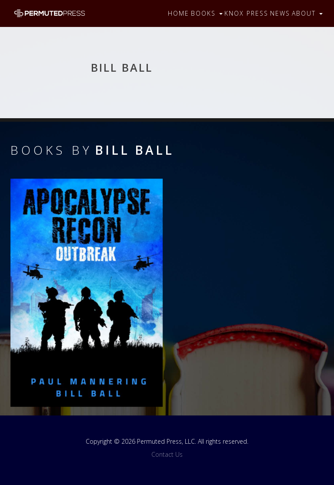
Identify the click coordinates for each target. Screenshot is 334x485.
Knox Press (246, 13)
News (280, 13)
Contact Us (167, 454)
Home (178, 13)
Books (207, 13)
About (307, 13)
